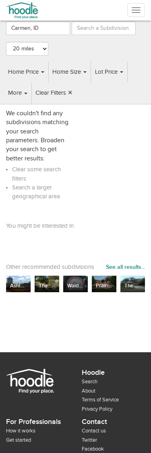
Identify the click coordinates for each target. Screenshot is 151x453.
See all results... (125, 267)
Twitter (89, 440)
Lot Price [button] (109, 72)
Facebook (93, 449)
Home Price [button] (26, 72)
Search (89, 381)
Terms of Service (100, 400)
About (88, 391)
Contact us (94, 431)
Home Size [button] (69, 72)
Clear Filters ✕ (54, 92)
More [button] (17, 92)
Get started (18, 440)
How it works (20, 431)
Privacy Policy (97, 409)
